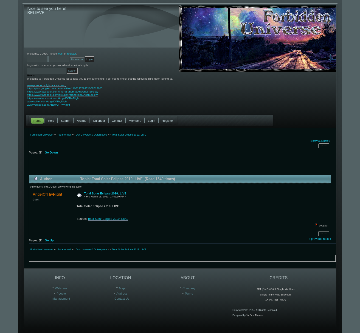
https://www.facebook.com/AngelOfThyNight (53, 98)
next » (327, 140)
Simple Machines (286, 289)
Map (122, 288)
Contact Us (122, 298)
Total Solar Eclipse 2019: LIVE (105, 193)
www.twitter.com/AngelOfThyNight (47, 101)
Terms (189, 293)
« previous (316, 140)
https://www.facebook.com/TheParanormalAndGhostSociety (62, 91)
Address (121, 293)
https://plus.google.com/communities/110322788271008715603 (64, 88)
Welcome (61, 288)
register (71, 53)
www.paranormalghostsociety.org (46, 85)
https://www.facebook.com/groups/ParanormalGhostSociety (62, 94)
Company (189, 288)
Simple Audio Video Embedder (275, 294)
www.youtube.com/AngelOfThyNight (48, 104)
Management (61, 298)
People (61, 293)
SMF (259, 289)
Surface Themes (254, 315)
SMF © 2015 (269, 289)
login (60, 53)
